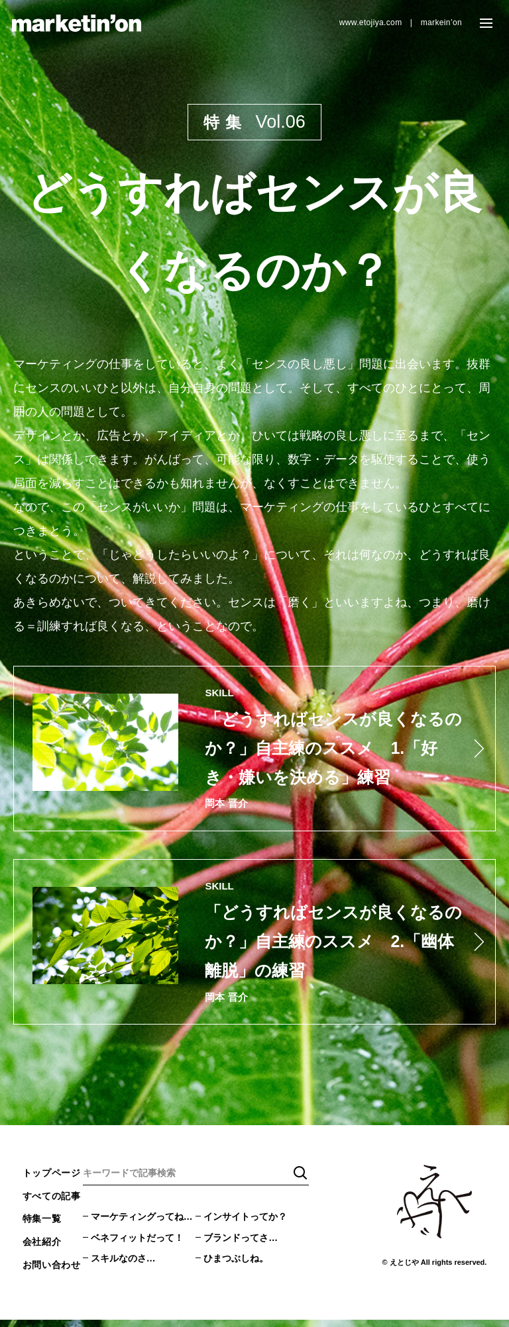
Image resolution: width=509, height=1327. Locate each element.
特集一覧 (42, 1226)
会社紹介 (42, 1249)
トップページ (52, 1180)
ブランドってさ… (240, 1245)
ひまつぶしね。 (235, 1266)
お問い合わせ (52, 1272)
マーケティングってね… (142, 1223)
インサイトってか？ (245, 1223)
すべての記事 (52, 1203)
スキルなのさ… (123, 1266)
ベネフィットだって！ (137, 1245)
